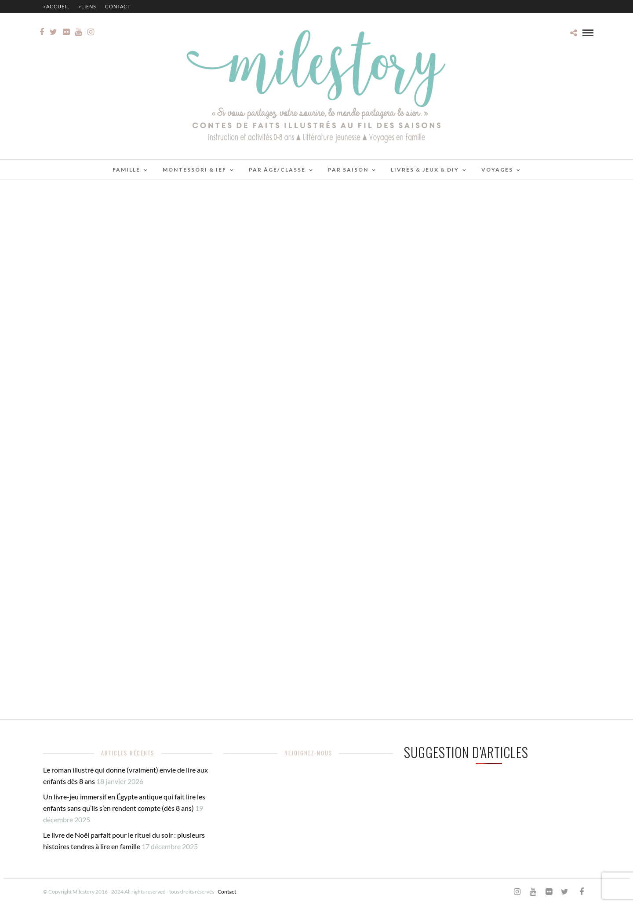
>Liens (87, 6)
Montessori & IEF (194, 169)
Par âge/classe (277, 169)
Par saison (348, 169)
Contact (118, 6)
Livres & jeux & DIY (425, 169)
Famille (126, 169)
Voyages (497, 169)
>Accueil (56, 6)
